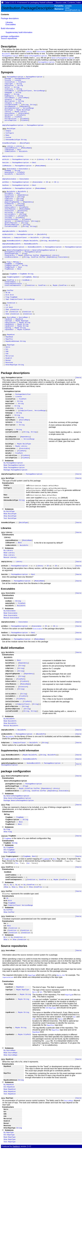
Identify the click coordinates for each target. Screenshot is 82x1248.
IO (49, 174)
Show (5, 523)
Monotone (9, 409)
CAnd (7, 352)
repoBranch (9, 367)
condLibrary (10, 285)
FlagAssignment (13, 310)
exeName (8, 186)
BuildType (26, 117)
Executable (41, 51)
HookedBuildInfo (14, 268)
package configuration (10, 36)
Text (5, 576)
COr (7, 350)
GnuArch (9, 404)
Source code (61, 2)
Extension (22, 233)
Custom (8, 149)
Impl (7, 336)
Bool (19, 163)
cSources (8, 227)
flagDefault (10, 299)
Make (7, 146)
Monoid (6, 619)
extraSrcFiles (10, 127)
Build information (8, 28)
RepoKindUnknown (12, 384)
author (7, 89)
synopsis (8, 104)
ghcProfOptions (11, 248)
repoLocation (10, 362)
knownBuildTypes (9, 155)
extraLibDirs (10, 237)
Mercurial (10, 401)
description (10, 106)
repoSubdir (9, 371)
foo (16, 945)
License (18, 81)
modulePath (9, 189)
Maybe (18, 117)
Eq (4, 518)
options (8, 246)
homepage (8, 96)
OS (6, 328)
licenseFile (10, 83)
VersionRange (39, 94)
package (8, 79)
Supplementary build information (19, 32)
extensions (9, 233)
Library (29, 51)
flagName (8, 295)
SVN (7, 396)
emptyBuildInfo (8, 258)
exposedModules (11, 161)
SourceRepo (23, 102)
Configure (10, 144)
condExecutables (11, 287)
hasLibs (5, 177)
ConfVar (36, 285)
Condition (30, 320)
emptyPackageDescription (12, 135)
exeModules (6, 207)
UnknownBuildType (13, 151)
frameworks (9, 225)
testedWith (9, 94)
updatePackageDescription (13, 275)
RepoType (24, 360)
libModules (6, 181)
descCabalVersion (12, 115)
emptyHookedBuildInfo (11, 272)
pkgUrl (7, 98)
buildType (9, 117)
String (19, 85)
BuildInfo (6, 54)
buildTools (9, 214)
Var (7, 342)
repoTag (8, 369)
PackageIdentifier (22, 79)
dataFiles (9, 123)
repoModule (9, 365)
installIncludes (11, 244)
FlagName (19, 295)
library (8, 119)
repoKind (8, 358)
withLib (5, 174)
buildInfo (9, 191)
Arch (7, 331)
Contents (71, 2)
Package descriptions (10, 18)
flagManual (9, 301)
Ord (5, 931)
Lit (7, 345)
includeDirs (10, 239)
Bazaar (8, 406)
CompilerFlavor (25, 94)
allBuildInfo (7, 261)
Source (78, 425)
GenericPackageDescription (35, 56)
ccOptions (9, 219)
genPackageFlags (11, 283)
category (8, 108)
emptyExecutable (9, 196)
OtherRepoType (11, 411)
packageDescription (13, 281)
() (58, 200)
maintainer (9, 87)
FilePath (22, 83)
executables (10, 121)
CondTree (28, 285)
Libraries (9, 22)
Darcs (8, 391)
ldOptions (9, 221)
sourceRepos (10, 102)
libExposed (9, 163)
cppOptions (9, 216)
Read (5, 520)
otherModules (10, 231)
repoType (8, 360)
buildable (9, 212)
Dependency (24, 112)
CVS (7, 399)
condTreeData (10, 315)
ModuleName (26, 161)
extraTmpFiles (10, 129)
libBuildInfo (10, 165)
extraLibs (9, 235)
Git (7, 393)
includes (8, 242)
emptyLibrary (7, 170)
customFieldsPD (11, 110)
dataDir (8, 125)
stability (9, 92)
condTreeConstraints (13, 318)
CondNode (26, 313)
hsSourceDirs (10, 229)
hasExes (5, 203)
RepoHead (9, 379)
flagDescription (11, 297)
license (8, 81)
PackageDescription (10, 56)
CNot (7, 347)
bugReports (9, 100)
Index (78, 2)
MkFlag (16, 292)
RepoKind (19, 358)
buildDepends (10, 112)
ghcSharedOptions (12, 250)
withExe (5, 200)
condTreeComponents (13, 320)
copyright (9, 85)
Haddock (16, 1245)
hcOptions (6, 265)
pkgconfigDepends (12, 223)
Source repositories (9, 38)
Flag (24, 283)
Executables (11, 24)
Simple (8, 141)
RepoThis (9, 382)
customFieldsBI (11, 252)
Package (7, 526)
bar (28, 945)
